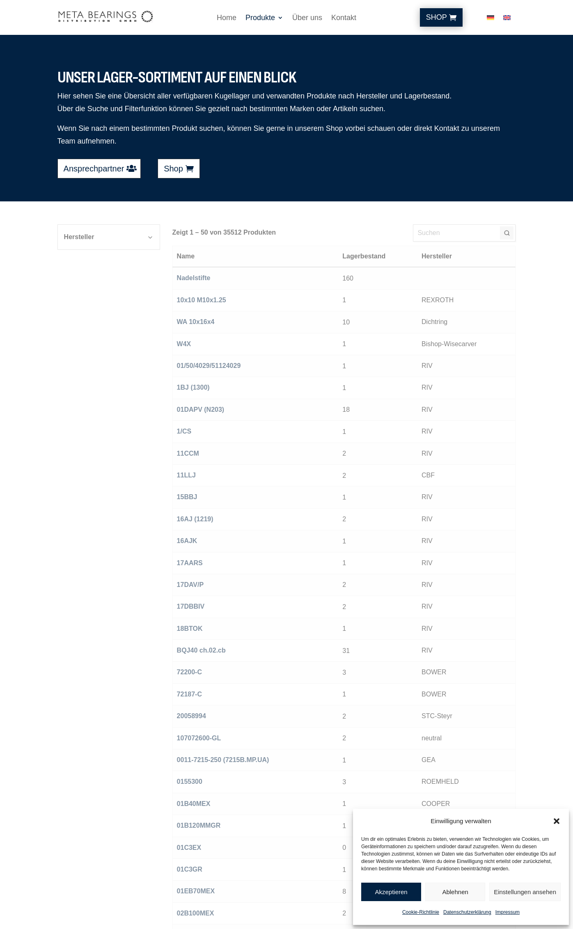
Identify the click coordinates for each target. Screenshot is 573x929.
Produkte (260, 18)
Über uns (307, 18)
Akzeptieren (391, 891)
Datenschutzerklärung (467, 912)
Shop (436, 17)
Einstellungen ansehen (525, 891)
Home (226, 18)
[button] (556, 821)
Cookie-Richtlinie (420, 912)
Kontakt (343, 18)
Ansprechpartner (94, 168)
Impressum (507, 912)
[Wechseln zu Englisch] (507, 19)
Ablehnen (455, 891)
